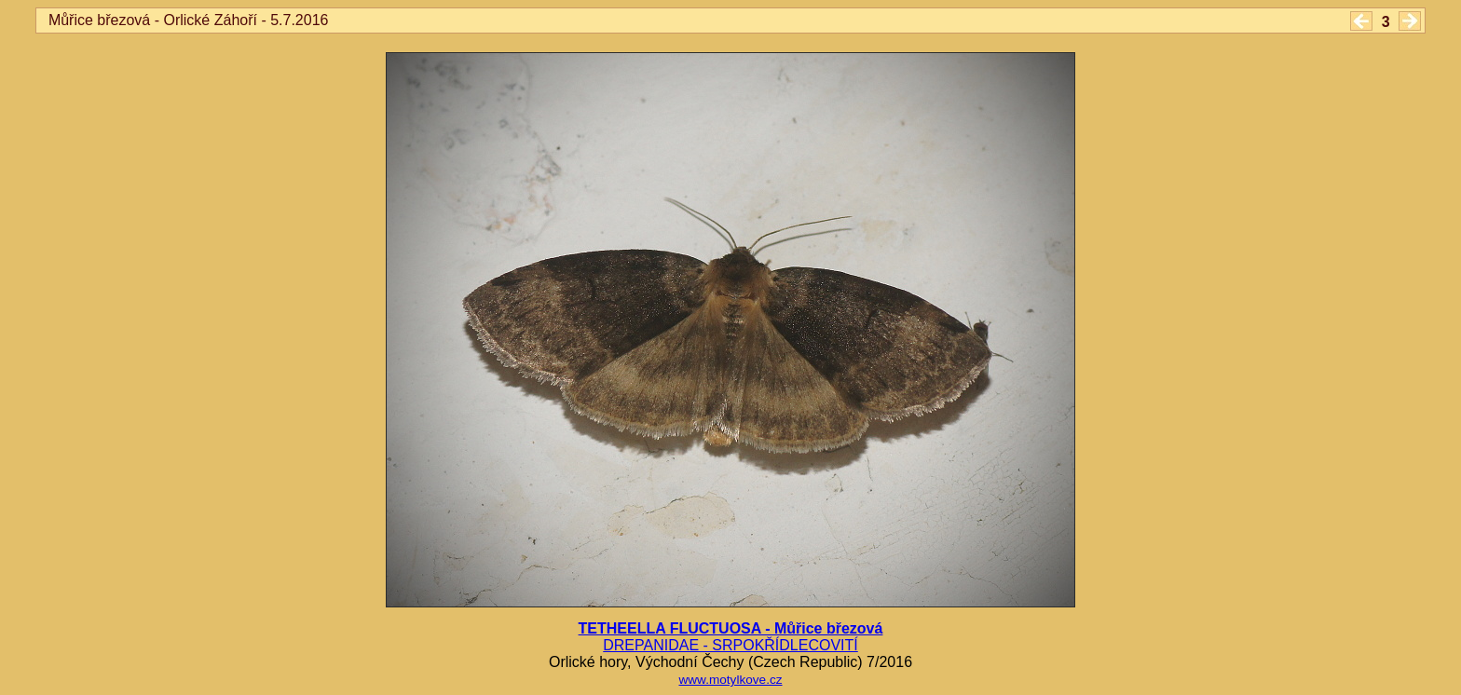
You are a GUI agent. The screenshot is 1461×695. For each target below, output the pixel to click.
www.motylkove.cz (730, 680)
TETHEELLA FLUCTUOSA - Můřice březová (731, 628)
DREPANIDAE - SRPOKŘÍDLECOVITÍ (730, 645)
